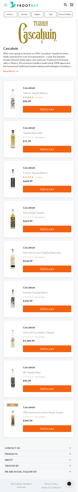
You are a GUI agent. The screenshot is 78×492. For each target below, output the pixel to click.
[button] (39, 5)
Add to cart (47, 109)
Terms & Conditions (51, 487)
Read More (10, 71)
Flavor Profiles (65, 14)
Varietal (24, 14)
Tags (51, 14)
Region (37, 14)
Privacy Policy (51, 483)
